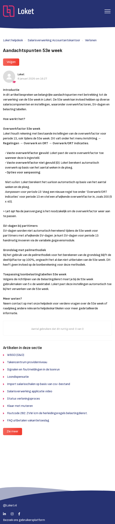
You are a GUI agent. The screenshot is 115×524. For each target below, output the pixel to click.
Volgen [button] (11, 62)
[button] (107, 11)
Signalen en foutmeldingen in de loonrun (33, 369)
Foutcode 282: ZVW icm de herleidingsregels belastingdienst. (47, 413)
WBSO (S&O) (15, 355)
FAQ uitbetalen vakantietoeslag (28, 420)
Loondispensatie (18, 377)
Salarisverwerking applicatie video (29, 391)
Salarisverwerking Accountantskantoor (54, 40)
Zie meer (12, 431)
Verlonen (91, 40)
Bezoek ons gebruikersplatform (24, 520)
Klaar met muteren (20, 406)
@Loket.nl (10, 505)
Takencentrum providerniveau (27, 362)
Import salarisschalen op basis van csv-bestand (38, 384)
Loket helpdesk (13, 40)
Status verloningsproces (23, 399)
